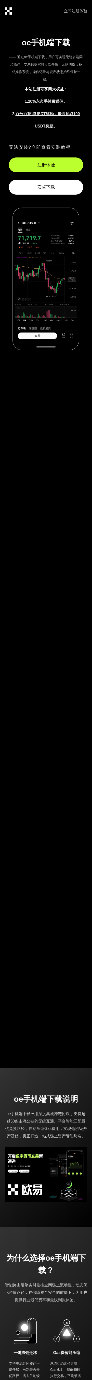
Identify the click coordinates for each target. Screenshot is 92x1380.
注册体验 (46, 164)
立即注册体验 (75, 11)
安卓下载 (46, 187)
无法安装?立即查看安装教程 (40, 147)
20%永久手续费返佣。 (47, 101)
